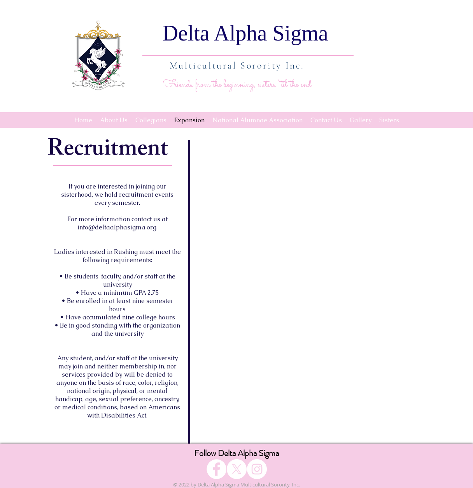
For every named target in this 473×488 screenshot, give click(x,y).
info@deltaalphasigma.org (116, 227)
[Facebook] (216, 469)
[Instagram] (257, 469)
